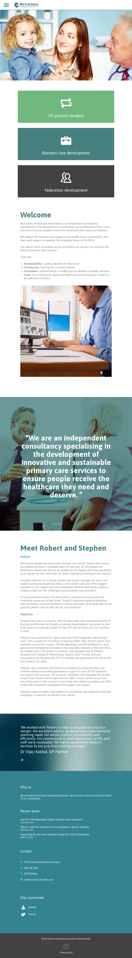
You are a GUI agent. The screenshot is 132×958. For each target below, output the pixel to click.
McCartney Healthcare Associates (60, 938)
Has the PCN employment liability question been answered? (51, 819)
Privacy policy (66, 952)
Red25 (87, 938)
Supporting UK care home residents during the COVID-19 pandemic (54, 834)
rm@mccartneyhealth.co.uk (36, 879)
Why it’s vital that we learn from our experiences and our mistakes (54, 827)
